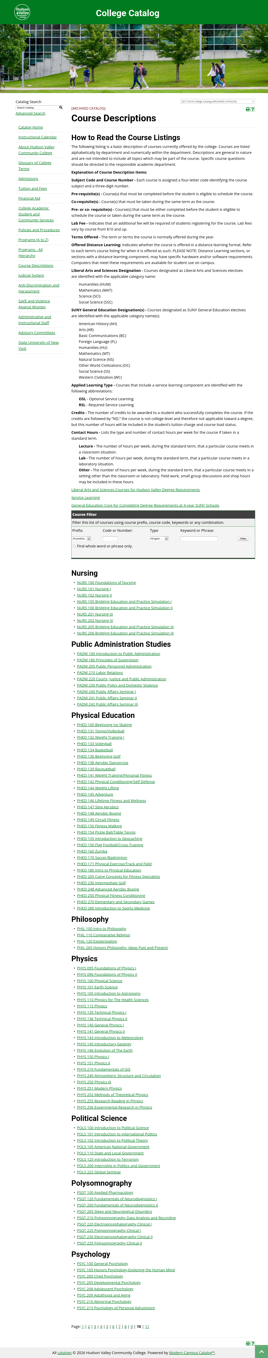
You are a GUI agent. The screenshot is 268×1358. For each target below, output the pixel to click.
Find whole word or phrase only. (105, 546)
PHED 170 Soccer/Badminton (102, 857)
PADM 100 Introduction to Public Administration (118, 653)
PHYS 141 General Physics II (101, 1031)
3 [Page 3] (95, 1326)
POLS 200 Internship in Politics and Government (118, 1165)
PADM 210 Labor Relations (100, 672)
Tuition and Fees (32, 188)
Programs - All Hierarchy (30, 252)
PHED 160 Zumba (92, 851)
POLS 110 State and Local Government (110, 1153)
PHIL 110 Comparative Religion (103, 934)
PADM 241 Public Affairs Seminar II (107, 697)
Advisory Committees (36, 332)
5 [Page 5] (107, 1326)
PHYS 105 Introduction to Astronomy (109, 993)
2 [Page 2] (89, 1326)
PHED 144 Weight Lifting (98, 787)
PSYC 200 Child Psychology (100, 1276)
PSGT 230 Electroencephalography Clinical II (115, 1236)
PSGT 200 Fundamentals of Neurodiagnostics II (117, 1205)
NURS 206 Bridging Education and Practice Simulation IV (125, 633)
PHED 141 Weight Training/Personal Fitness (114, 775)
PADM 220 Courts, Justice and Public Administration (121, 678)
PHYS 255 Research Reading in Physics (110, 1100)
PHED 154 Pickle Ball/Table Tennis (106, 832)
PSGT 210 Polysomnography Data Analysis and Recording (126, 1217)
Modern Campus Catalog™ (192, 1352)
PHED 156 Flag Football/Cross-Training (110, 844)
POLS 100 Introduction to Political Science (113, 1127)
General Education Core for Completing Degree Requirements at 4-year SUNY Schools (145, 505)
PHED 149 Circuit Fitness (98, 819)
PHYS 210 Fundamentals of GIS (103, 1069)
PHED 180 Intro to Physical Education (109, 870)
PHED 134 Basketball (95, 750)
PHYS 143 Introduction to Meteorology (110, 1037)
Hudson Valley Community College (22, 12)
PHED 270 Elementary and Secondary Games (116, 901)
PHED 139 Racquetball (96, 768)
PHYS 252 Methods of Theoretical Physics (112, 1094)
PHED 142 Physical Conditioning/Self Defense (116, 781)
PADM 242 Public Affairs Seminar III (107, 704)
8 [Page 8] (126, 1326)
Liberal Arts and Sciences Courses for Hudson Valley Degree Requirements (135, 489)
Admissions (28, 178)
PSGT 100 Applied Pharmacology (105, 1192)
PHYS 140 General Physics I (100, 1025)
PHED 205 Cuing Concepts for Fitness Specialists (118, 876)
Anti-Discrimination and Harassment (38, 288)
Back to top (261, 1351)
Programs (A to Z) (33, 239)
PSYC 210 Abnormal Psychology (104, 1301)
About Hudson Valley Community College (36, 149)
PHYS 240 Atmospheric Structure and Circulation (119, 1075)
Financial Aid (29, 198)
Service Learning (85, 497)
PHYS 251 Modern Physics (99, 1088)
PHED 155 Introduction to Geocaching (109, 838)
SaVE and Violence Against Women (34, 303)
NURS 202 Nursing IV (95, 620)
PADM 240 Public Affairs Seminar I (106, 691)
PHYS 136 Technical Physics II (102, 1018)
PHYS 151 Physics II (93, 1062)
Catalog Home (30, 127)
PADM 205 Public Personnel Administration (114, 666)
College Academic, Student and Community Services (36, 214)
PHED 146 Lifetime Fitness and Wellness (111, 800)
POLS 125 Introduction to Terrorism (108, 1159)
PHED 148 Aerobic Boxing (99, 813)
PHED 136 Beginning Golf (98, 756)
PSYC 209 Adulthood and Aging (103, 1295)
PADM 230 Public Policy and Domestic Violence (117, 685)
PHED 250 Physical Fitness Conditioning (111, 895)
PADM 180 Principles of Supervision (107, 659)
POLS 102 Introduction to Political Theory (112, 1140)
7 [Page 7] (119, 1326)
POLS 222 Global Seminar (99, 1172)
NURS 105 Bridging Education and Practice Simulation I (124, 601)
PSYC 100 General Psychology (102, 1263)
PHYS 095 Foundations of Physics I (106, 968)
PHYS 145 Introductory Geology (104, 1044)
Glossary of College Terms (34, 165)
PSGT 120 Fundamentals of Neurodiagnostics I (117, 1198)
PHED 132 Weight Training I (100, 737)
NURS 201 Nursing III (95, 614)
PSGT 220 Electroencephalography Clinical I (114, 1224)
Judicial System (31, 275)
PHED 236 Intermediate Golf (101, 882)
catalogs (65, 1352)
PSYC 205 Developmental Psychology (109, 1282)
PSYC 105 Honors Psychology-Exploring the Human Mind (126, 1269)
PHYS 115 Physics (92, 1006)
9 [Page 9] (132, 1326)
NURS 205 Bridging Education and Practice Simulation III (125, 626)
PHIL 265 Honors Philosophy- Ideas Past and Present (122, 947)
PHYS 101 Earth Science (97, 987)
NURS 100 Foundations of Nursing (106, 582)
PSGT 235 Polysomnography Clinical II (109, 1243)
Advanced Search (30, 113)
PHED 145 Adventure (95, 794)
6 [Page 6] (113, 1326)
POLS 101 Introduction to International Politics (117, 1134)
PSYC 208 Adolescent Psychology (105, 1288)
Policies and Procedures (39, 229)
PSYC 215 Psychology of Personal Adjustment (116, 1307)
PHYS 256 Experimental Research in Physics (114, 1107)
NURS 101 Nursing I (94, 588)
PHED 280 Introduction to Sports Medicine (113, 908)
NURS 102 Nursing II (94, 595)
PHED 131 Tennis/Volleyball (101, 731)
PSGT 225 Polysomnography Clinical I (109, 1230)
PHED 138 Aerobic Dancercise (102, 762)
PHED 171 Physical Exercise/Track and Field (114, 863)
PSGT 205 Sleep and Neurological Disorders (114, 1211)
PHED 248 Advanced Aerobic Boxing (108, 889)
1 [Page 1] (83, 1326)
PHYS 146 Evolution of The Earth (105, 1050)
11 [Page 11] (147, 1326)
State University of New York (38, 345)
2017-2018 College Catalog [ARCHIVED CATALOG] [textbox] (209, 101)
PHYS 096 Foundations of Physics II (107, 974)
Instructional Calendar (37, 137)
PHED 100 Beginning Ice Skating (104, 724)
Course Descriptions (35, 265)
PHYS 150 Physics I (93, 1056)
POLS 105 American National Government (113, 1146)
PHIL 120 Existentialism (97, 941)
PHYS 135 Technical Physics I (101, 1012)
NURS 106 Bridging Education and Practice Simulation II (125, 607)
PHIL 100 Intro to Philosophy (101, 928)
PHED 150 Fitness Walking (99, 825)
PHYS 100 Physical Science (99, 980)
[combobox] (218, 101)
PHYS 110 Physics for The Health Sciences (113, 999)
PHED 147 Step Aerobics (98, 806)
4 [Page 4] (101, 1326)
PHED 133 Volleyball (94, 743)
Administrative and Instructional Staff (34, 319)
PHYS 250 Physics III (94, 1081)
